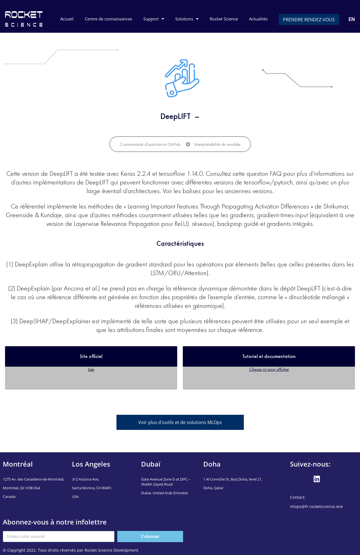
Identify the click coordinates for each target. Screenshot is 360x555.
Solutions (186, 19)
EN (352, 19)
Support (153, 19)
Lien (91, 369)
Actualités (258, 19)
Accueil (67, 19)
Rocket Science (224, 19)
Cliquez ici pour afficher (269, 369)
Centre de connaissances (108, 19)
